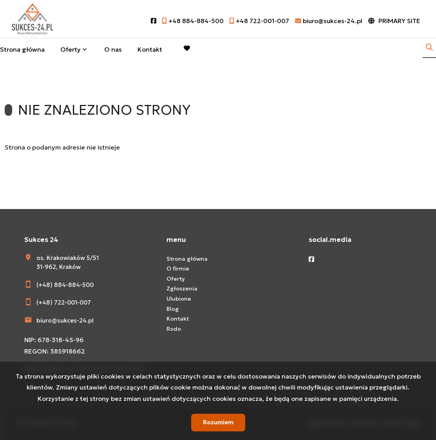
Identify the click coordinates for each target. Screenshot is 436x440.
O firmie (177, 268)
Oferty (70, 49)
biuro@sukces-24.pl (65, 320)
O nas (113, 49)
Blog (172, 308)
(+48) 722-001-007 (63, 302)
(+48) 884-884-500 (65, 285)
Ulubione (178, 298)
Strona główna (22, 49)
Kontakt (149, 49)
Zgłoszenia (181, 288)
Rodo (173, 328)
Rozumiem (218, 422)
